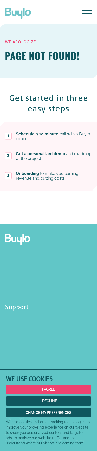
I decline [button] (48, 401)
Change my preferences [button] (48, 413)
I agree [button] (48, 389)
